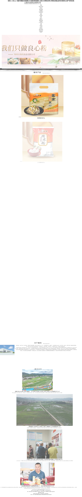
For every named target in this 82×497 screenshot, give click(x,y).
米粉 (41, 13)
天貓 (41, 23)
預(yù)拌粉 (41, 15)
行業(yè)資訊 (41, 20)
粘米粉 (41, 16)
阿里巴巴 (41, 25)
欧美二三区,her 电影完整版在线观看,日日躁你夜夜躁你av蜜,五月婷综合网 (41, 494)
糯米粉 (41, 14)
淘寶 (41, 24)
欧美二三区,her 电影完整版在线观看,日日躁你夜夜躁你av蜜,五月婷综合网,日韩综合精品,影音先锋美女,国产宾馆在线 (41, 1)
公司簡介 (41, 8)
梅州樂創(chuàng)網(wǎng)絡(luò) (50, 491)
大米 (41, 17)
